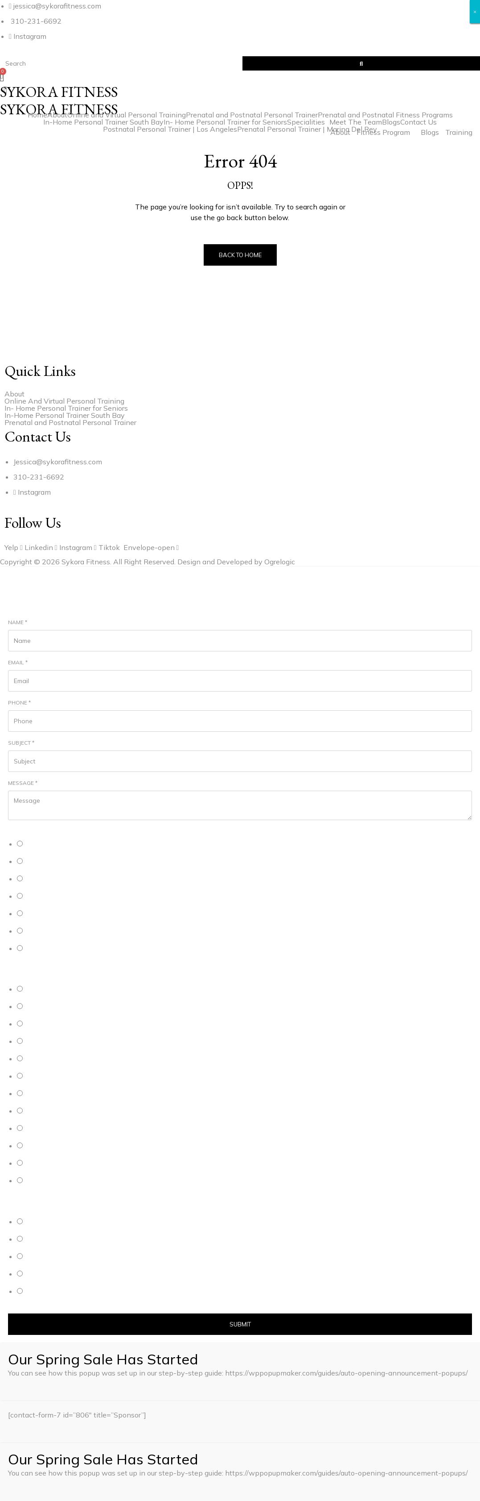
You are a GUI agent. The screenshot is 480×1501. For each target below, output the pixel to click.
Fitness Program (383, 132)
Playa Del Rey (43, 1024)
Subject (21, 742)
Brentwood (39, 1129)
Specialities (306, 121)
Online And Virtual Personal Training (64, 400)
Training (458, 132)
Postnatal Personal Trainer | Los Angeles (170, 129)
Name (17, 622)
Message (22, 783)
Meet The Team (355, 121)
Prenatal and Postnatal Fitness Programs (385, 114)
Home (37, 114)
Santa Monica (43, 1076)
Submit (240, 1324)
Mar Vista (37, 1146)
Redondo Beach (46, 1111)
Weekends (39, 1274)
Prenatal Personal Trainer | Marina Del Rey (307, 129)
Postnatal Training (49, 896)
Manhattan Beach (48, 989)
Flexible (35, 1291)
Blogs (430, 132)
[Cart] (2, 76)
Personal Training (48, 844)
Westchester (42, 1163)
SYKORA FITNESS (59, 109)
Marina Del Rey (45, 1041)
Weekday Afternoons (53, 1239)
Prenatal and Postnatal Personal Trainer (252, 114)
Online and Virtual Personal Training (126, 114)
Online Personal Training (57, 862)
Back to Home (240, 255)
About (57, 114)
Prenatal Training (47, 879)
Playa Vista (40, 1059)
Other (32, 949)
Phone (19, 702)
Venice (34, 1094)
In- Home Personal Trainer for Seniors (225, 121)
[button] (240, 89)
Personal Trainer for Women (61, 931)
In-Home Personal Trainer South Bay (103, 121)
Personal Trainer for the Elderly (65, 914)
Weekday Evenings (50, 1257)
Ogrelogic (279, 561)
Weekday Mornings (50, 1222)
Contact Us (418, 121)
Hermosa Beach (46, 1007)
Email (18, 662)
